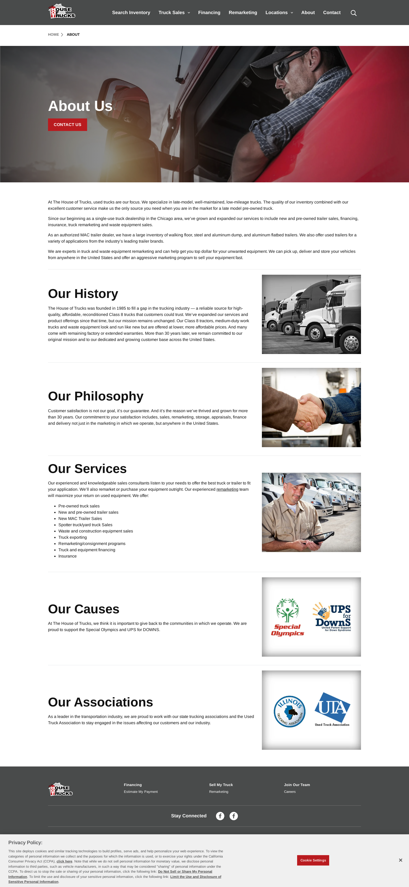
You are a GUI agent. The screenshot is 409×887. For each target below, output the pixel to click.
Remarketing (218, 792)
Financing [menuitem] (209, 12)
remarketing (227, 489)
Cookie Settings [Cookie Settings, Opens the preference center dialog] (313, 860)
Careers (290, 792)
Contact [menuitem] (332, 12)
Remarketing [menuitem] (243, 12)
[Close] (400, 860)
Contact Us (67, 124)
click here (64, 861)
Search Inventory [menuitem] (131, 12)
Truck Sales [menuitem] (174, 12)
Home (55, 34)
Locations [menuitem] (279, 12)
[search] (353, 12)
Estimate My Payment (141, 792)
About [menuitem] (308, 12)
